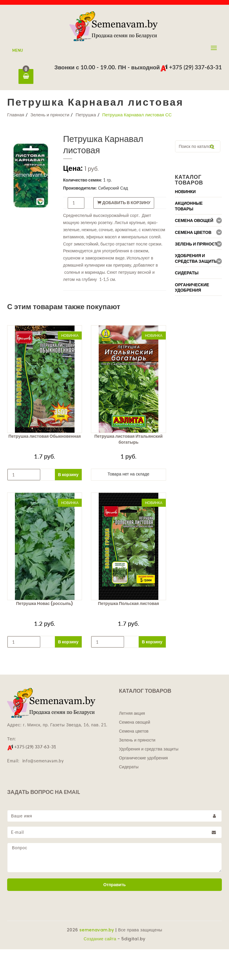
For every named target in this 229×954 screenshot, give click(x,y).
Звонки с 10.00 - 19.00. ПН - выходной (107, 67)
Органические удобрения (143, 763)
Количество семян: (82, 184)
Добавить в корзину (124, 207)
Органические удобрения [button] (192, 292)
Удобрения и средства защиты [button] (196, 263)
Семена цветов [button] (193, 237)
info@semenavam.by (43, 765)
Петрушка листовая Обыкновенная (44, 441)
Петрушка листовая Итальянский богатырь (128, 444)
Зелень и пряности (49, 119)
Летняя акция (132, 718)
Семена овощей (134, 727)
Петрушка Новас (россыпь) (44, 608)
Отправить (114, 889)
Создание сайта (99, 944)
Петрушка (85, 119)
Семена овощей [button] (194, 225)
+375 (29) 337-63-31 (191, 67)
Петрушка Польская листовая (128, 608)
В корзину (68, 479)
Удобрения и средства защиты (148, 754)
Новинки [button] (185, 196)
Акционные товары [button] (189, 211)
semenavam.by (96, 935)
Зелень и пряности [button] (197, 249)
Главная (15, 119)
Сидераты (129, 772)
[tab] (198, 196)
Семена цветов (133, 736)
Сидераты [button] (187, 278)
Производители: (80, 192)
